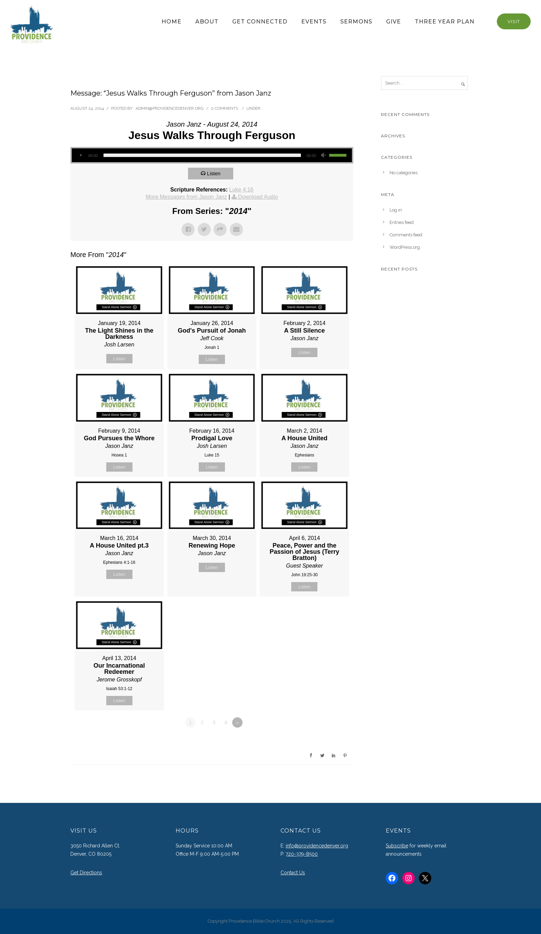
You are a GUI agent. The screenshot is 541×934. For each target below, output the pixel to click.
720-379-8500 (302, 854)
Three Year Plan (444, 21)
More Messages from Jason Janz (186, 197)
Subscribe (397, 845)
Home (171, 21)
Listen (214, 173)
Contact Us (293, 872)
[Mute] (323, 155)
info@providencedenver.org (317, 845)
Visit (514, 21)
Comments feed (406, 234)
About (206, 21)
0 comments (224, 108)
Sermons (356, 21)
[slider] (202, 155)
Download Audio (258, 197)
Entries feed (402, 222)
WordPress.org (405, 247)
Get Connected (259, 21)
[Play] (80, 155)
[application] (212, 155)
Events (313, 21)
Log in (396, 210)
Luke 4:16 (241, 190)
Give (393, 21)
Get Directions (86, 872)
